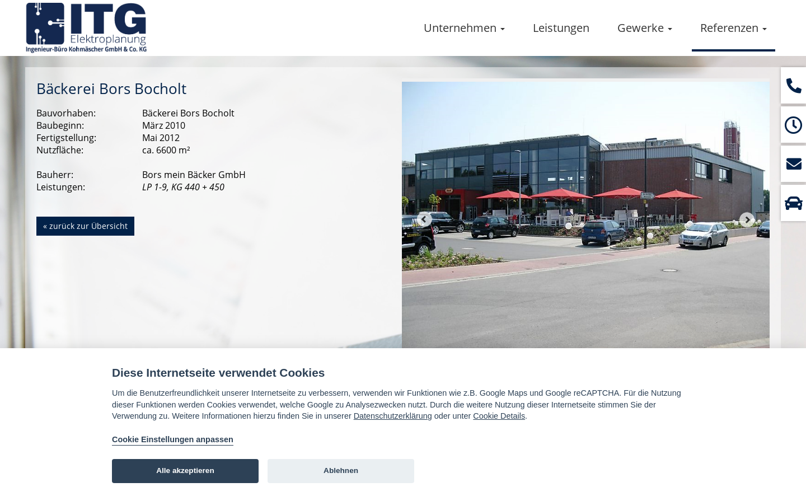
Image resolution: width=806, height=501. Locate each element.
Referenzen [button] (733, 27)
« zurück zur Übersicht (85, 226)
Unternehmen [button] (464, 27)
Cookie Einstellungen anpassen (172, 439)
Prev (424, 219)
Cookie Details (499, 415)
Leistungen (561, 27)
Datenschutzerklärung (393, 415)
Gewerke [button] (644, 27)
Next (747, 219)
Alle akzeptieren (185, 470)
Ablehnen (341, 470)
